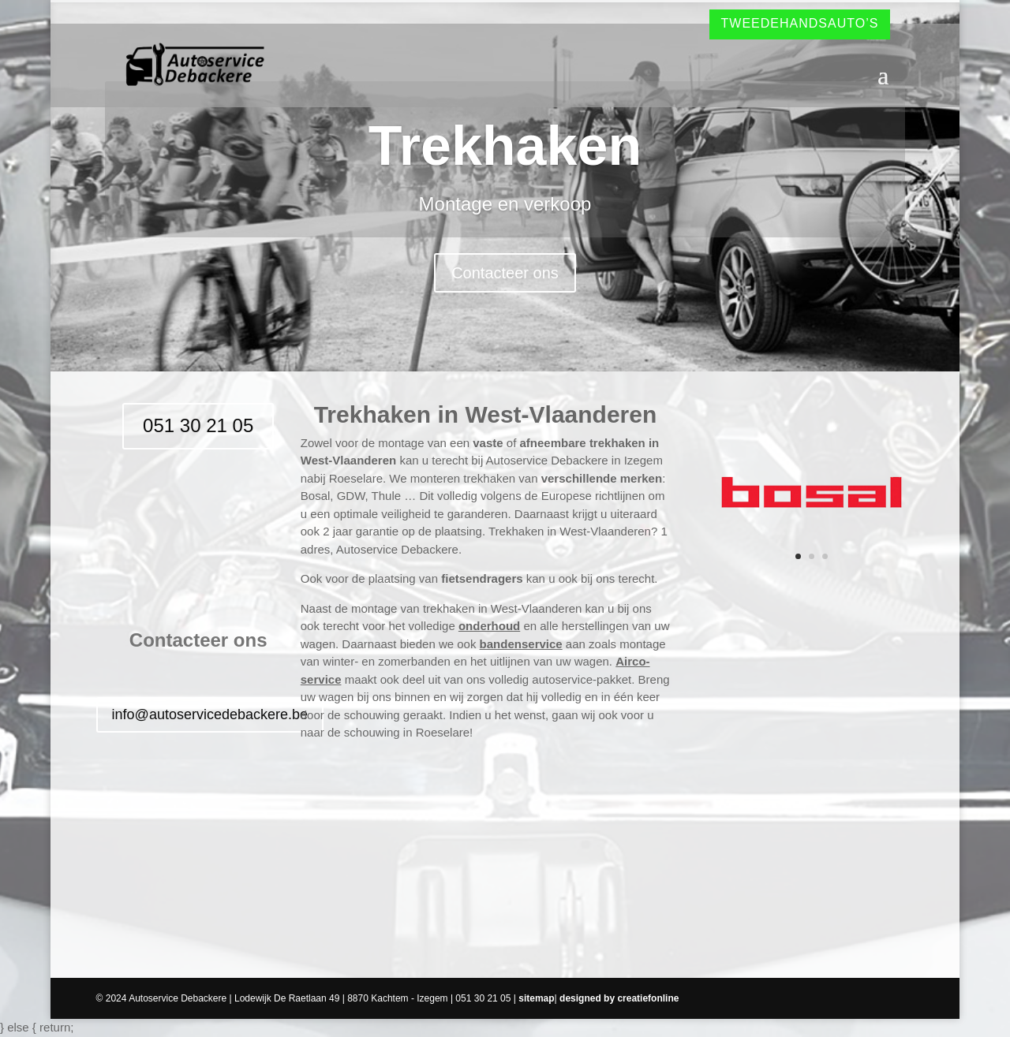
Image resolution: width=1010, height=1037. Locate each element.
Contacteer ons (505, 273)
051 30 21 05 (198, 425)
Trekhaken (505, 146)
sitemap (536, 998)
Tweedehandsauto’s (800, 23)
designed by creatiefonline (619, 998)
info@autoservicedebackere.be (210, 714)
